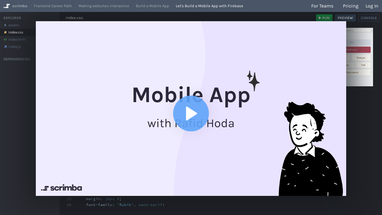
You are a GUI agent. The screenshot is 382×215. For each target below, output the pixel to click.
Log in (372, 6)
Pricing (350, 6)
